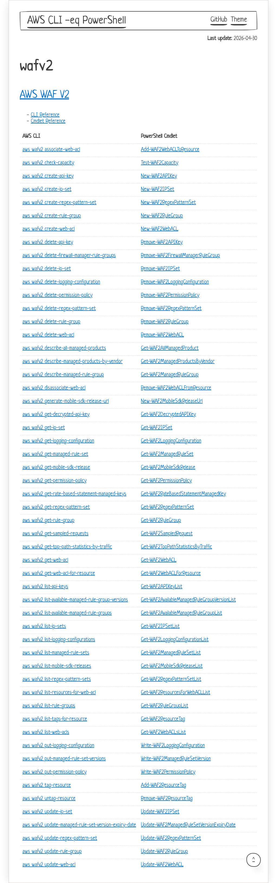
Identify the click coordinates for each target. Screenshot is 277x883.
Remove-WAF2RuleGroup (165, 322)
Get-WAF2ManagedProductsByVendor (178, 362)
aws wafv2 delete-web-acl (48, 335)
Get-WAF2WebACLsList (163, 732)
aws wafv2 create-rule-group (51, 216)
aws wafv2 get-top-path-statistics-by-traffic (67, 547)
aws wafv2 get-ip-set (43, 428)
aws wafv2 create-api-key (48, 176)
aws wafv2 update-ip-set (47, 812)
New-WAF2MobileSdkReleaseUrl (172, 401)
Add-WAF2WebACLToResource (170, 150)
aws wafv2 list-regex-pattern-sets (56, 679)
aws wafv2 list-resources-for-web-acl (59, 693)
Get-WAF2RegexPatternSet (167, 507)
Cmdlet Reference (48, 121)
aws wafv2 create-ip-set (46, 189)
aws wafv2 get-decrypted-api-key (56, 415)
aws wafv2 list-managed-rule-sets (55, 653)
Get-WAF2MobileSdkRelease (168, 468)
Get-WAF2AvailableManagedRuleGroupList (181, 613)
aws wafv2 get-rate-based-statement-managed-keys (74, 494)
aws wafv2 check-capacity (48, 163)
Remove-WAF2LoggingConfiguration (175, 282)
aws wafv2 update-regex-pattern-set (59, 838)
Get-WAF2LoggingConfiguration (171, 441)
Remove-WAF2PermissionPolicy (170, 295)
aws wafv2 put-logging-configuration (58, 746)
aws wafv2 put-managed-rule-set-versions (64, 759)
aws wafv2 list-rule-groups (48, 706)
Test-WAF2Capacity (159, 163)
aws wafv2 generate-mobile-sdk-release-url (65, 401)
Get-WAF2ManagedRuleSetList (171, 653)
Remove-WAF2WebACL (162, 335)
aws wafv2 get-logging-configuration (58, 441)
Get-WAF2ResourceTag (163, 719)
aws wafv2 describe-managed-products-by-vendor (72, 362)
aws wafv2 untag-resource (48, 799)
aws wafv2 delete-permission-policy (57, 295)
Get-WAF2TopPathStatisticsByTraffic (176, 547)
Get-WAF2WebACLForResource (171, 574)
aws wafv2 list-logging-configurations (58, 640)
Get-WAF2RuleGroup (161, 521)
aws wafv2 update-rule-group (52, 852)
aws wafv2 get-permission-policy (54, 481)
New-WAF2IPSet (157, 189)
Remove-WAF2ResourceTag (167, 799)
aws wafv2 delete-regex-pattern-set (59, 309)
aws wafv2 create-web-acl (48, 229)
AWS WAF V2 (44, 95)
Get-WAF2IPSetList (160, 626)
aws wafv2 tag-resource (46, 785)
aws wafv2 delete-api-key (47, 242)
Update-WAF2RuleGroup (164, 852)
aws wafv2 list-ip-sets (44, 626)
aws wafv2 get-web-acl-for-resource (58, 574)
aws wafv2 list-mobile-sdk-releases (56, 666)
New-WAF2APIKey (159, 176)
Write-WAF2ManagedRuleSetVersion (176, 759)
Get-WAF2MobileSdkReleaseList (172, 666)
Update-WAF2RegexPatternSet (171, 838)
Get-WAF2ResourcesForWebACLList (175, 693)
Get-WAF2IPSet (156, 428)
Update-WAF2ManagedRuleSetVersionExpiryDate (188, 825)
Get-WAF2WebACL (158, 560)
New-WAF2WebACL (159, 229)
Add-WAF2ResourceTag (163, 785)
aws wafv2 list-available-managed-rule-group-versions (75, 600)
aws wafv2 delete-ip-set (46, 269)
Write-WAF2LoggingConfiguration (173, 746)
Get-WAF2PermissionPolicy (166, 481)
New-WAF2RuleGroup (162, 216)
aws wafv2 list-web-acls (45, 732)
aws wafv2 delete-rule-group (51, 322)
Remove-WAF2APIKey (162, 242)
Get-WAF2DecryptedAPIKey (168, 415)
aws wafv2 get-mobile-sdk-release (56, 468)
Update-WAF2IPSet (160, 812)
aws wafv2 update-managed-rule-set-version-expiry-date (79, 825)
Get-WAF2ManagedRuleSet (167, 454)
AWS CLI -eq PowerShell (76, 20)
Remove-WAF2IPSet (160, 269)
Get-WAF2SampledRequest (167, 534)
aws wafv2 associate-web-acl (51, 150)
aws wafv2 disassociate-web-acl (53, 388)
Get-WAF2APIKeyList (161, 587)
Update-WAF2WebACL (162, 865)
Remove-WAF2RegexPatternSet (171, 309)
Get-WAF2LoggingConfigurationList (175, 640)
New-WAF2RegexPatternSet (168, 203)
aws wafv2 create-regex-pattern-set (59, 203)
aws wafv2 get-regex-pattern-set (56, 507)
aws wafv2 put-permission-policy (54, 772)
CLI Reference (45, 115)
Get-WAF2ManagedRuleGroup (170, 375)
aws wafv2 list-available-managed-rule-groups (67, 613)
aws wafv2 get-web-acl (45, 560)
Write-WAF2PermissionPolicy (168, 772)
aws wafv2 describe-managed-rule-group (63, 375)
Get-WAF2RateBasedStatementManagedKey (183, 494)
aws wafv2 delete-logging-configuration (61, 282)
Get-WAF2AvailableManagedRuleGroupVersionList (188, 600)
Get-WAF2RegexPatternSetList (171, 679)
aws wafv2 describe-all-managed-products (64, 348)
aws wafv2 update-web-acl (48, 865)
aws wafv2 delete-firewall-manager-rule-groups (69, 256)
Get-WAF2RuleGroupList (164, 706)
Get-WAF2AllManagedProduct (170, 348)
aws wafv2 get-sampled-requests (55, 534)
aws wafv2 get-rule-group (48, 521)
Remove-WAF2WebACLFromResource (176, 388)
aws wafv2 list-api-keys (45, 587)
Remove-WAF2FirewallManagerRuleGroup (180, 256)
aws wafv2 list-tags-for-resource (54, 719)
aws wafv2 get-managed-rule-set (55, 454)
